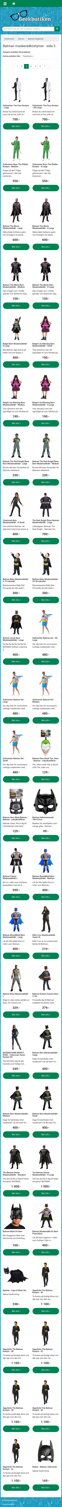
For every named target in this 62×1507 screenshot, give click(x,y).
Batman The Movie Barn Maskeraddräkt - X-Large (43, 286)
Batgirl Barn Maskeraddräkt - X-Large (15, 345)
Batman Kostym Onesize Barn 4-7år (45, 995)
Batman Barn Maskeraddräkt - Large (45, 1054)
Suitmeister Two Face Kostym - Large (16, 106)
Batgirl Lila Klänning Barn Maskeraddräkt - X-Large (43, 403)
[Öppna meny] (5, 3)
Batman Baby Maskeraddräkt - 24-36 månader (45, 580)
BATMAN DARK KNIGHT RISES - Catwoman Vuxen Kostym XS (14, 1055)
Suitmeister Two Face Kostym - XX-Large (45, 106)
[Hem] (13, 3)
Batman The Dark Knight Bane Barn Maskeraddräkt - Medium (45, 462)
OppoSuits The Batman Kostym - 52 (42, 1350)
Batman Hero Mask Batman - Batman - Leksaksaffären (15, 818)
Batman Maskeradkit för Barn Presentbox (45, 1232)
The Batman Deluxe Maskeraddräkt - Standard (14, 1173)
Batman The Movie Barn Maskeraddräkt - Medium (14, 286)
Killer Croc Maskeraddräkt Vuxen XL (43, 936)
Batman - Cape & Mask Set (14, 1290)
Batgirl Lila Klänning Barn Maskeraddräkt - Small (43, 345)
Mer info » (16, 126)
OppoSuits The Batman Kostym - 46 (42, 1291)
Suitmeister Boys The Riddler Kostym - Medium (15, 165)
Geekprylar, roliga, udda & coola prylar (31, 16)
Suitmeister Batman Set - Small (14, 759)
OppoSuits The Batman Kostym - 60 (42, 1409)
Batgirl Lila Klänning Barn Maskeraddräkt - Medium (14, 403)
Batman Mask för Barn (12, 1231)
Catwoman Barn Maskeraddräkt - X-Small (13, 521)
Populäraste (28, 56)
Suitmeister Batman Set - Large (14, 701)
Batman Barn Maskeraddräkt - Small (45, 1115)
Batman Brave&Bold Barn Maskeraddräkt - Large (14, 936)
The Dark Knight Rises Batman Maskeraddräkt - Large (45, 521)
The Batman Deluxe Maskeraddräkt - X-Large (43, 1173)
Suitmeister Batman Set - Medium (43, 701)
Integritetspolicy (8, 1504)
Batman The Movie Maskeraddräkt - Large (13, 227)
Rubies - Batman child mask (44, 1467)
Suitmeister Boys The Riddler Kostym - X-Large (45, 165)
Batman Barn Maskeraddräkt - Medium (16, 1115)
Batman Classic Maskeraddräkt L (10, 877)
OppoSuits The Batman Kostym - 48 (13, 1350)
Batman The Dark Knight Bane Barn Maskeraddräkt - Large (16, 462)
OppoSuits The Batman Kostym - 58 (13, 1409)
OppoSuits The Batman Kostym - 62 (13, 1468)
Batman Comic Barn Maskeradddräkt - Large (13, 639)
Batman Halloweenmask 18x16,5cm (43, 818)
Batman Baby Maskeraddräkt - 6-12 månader (16, 580)
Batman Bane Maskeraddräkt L (15, 995)
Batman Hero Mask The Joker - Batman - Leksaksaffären (45, 759)
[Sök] (57, 28)
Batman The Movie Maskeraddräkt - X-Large (43, 227)
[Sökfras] (28, 28)
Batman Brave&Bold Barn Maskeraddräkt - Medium (43, 877)
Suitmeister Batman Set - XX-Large (45, 639)
